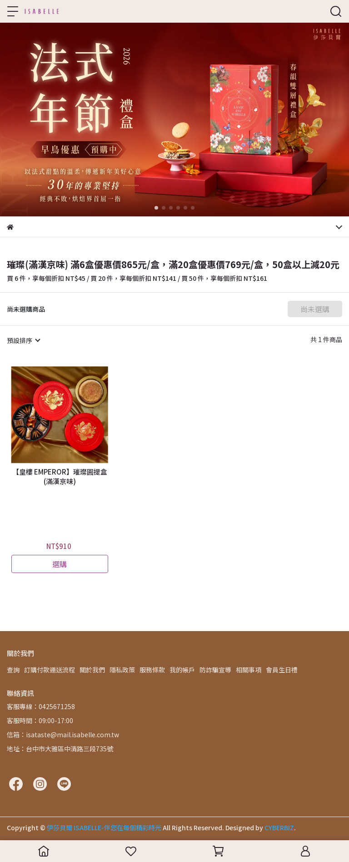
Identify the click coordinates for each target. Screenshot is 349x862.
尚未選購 (314, 309)
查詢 (13, 669)
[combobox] (23, 340)
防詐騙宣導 (215, 669)
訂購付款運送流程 (49, 669)
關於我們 (92, 669)
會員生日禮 (282, 669)
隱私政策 (122, 669)
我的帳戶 (182, 669)
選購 (59, 563)
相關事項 (248, 669)
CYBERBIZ (279, 827)
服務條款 (152, 669)
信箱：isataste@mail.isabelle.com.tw (63, 734)
